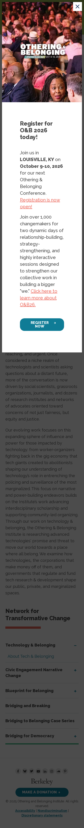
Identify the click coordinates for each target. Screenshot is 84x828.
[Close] (77, 6)
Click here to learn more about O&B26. (38, 297)
